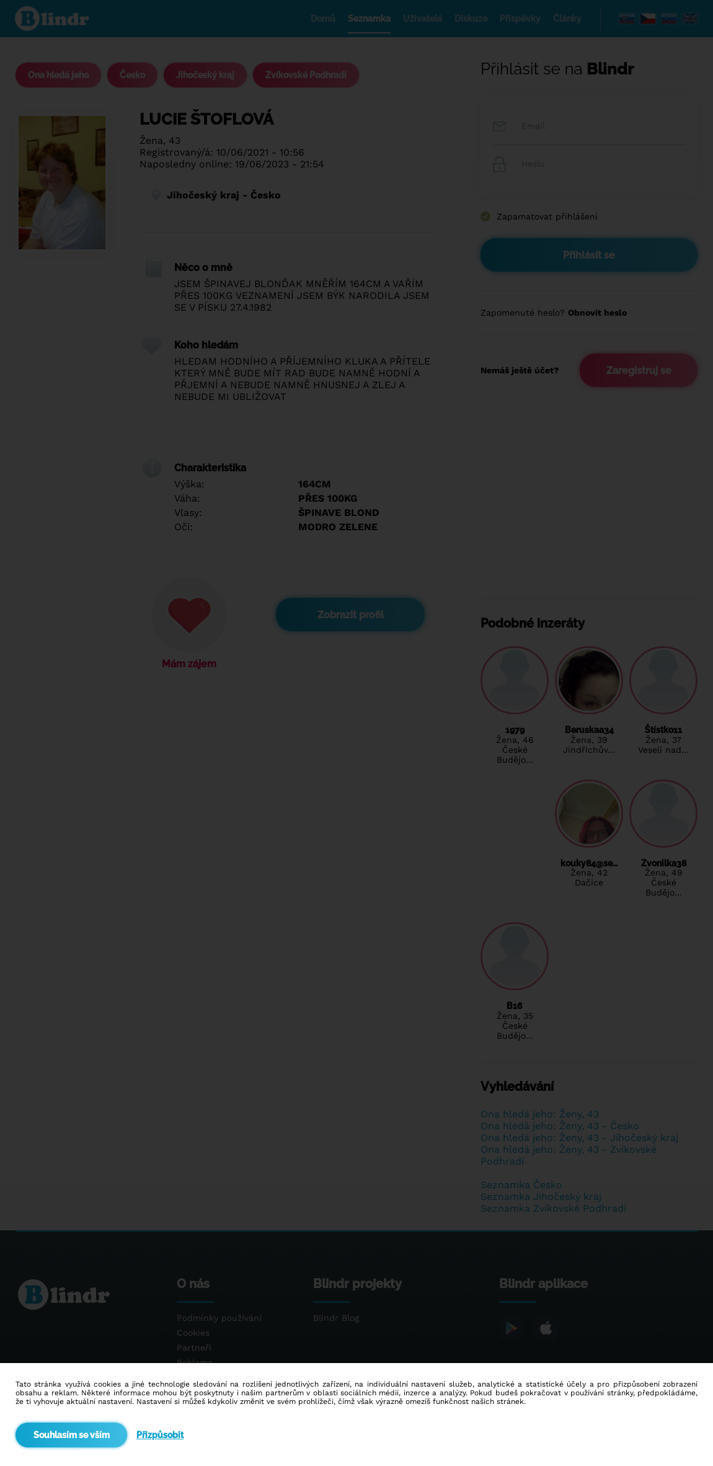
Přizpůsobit (160, 1435)
